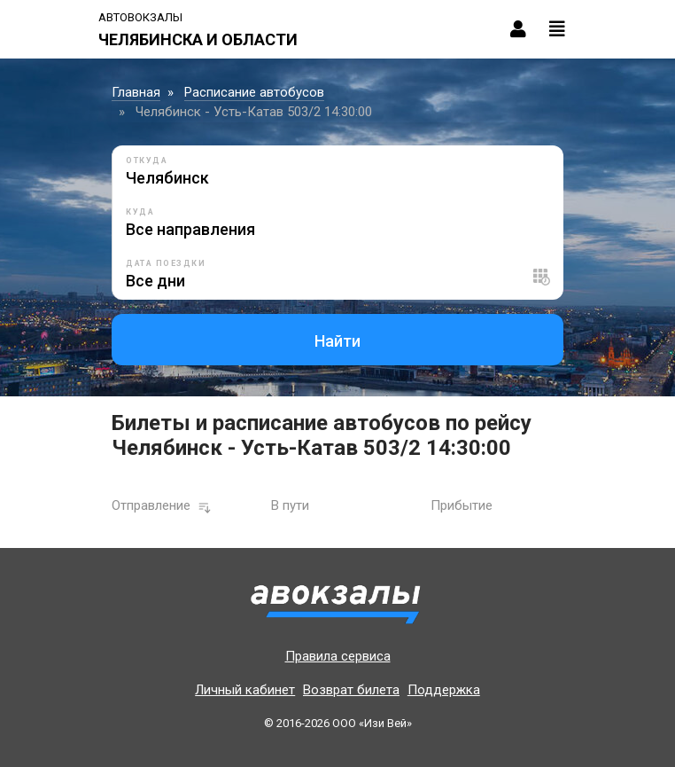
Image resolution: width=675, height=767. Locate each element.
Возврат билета (351, 690)
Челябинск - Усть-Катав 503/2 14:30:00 (254, 112)
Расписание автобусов (254, 92)
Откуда (146, 160)
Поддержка (443, 690)
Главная (136, 92)
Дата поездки (166, 263)
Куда (140, 211)
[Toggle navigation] (557, 29)
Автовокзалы (140, 17)
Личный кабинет (245, 690)
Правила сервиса (338, 656)
